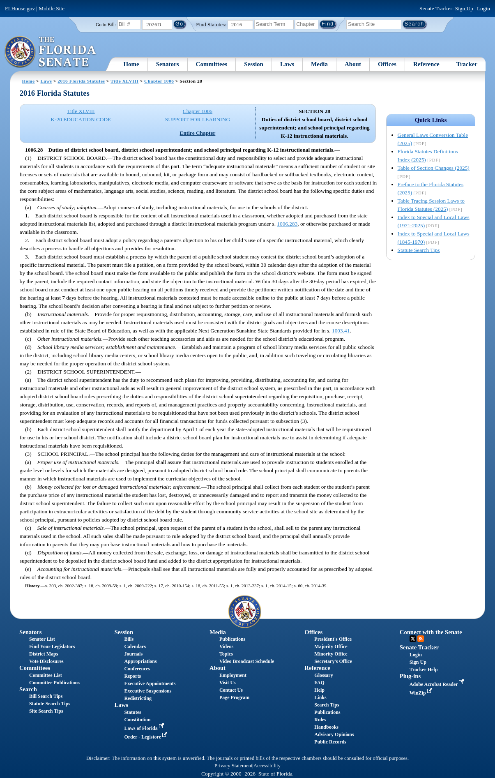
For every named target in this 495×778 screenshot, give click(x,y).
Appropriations (140, 661)
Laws (287, 64)
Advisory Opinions (334, 734)
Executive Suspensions (147, 691)
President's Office (333, 639)
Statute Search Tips (419, 250)
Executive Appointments (149, 683)
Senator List (42, 639)
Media (319, 64)
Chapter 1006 (159, 80)
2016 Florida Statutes (81, 80)
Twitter (413, 638)
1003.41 (341, 331)
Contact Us (231, 690)
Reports (132, 676)
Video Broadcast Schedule (246, 661)
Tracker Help (424, 669)
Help (319, 690)
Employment (232, 675)
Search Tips (326, 705)
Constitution (137, 720)
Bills (129, 639)
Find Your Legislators (52, 646)
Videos (226, 646)
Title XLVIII (124, 80)
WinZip (422, 693)
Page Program (234, 697)
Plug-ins (410, 676)
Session (253, 64)
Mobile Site (51, 8)
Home (131, 64)
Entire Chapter (198, 133)
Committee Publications (54, 683)
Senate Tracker (419, 647)
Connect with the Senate (431, 632)
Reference (426, 64)
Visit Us (227, 683)
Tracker (466, 64)
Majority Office (330, 646)
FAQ (319, 683)
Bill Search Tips (45, 696)
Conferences (137, 669)
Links (320, 697)
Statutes (132, 712)
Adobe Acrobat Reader (438, 684)
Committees (212, 64)
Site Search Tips (46, 711)
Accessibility (267, 766)
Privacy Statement (233, 766)
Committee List (45, 675)
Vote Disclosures (46, 661)
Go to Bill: (106, 24)
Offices (387, 64)
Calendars (135, 646)
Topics (226, 654)
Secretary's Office (333, 661)
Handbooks (326, 727)
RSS (420, 638)
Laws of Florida (144, 728)
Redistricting (138, 698)
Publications (232, 639)
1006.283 (287, 224)
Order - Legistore (146, 737)
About (353, 64)
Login (483, 8)
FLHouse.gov (20, 8)
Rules (320, 720)
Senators (167, 64)
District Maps (43, 654)
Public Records (330, 742)
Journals (133, 654)
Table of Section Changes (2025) (434, 168)
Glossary (323, 675)
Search (28, 689)
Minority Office (330, 654)
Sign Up (464, 8)
